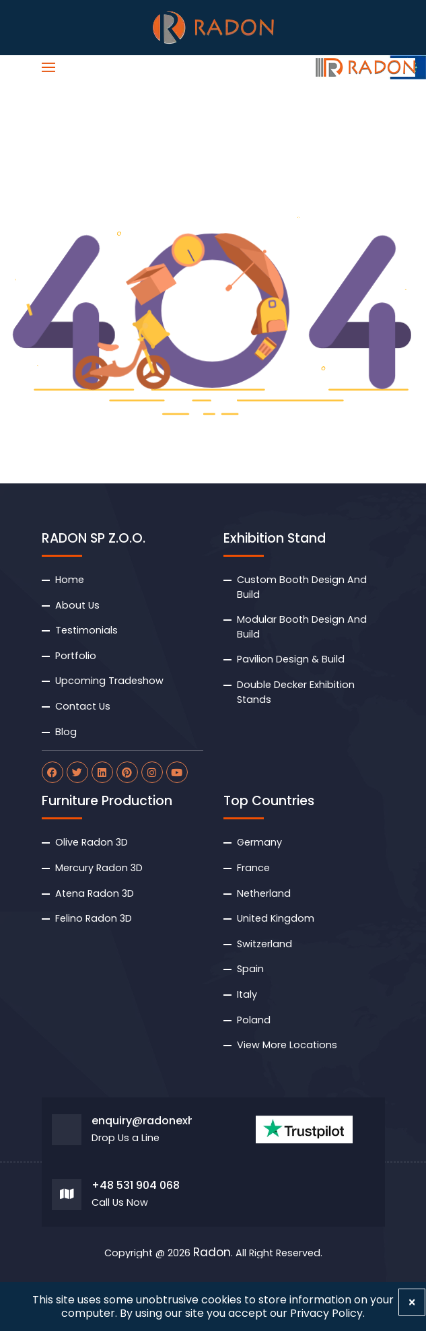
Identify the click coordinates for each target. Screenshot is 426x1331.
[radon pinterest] (127, 772)
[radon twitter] (77, 772)
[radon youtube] (177, 772)
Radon (212, 1253)
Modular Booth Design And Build (302, 627)
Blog (66, 732)
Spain (250, 969)
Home (69, 579)
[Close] (411, 1302)
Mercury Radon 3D (99, 868)
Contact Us (82, 706)
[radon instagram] (152, 772)
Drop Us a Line (125, 1138)
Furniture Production (107, 801)
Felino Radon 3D (93, 918)
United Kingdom (275, 918)
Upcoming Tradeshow (109, 680)
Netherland (264, 893)
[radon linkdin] (102, 772)
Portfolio (75, 655)
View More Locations (287, 1045)
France (253, 868)
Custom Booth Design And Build (302, 587)
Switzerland (264, 944)
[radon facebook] (52, 772)
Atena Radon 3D (94, 893)
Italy (247, 994)
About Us (77, 605)
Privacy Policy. (327, 1313)
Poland (254, 1020)
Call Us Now (120, 1202)
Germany (259, 842)
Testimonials (86, 630)
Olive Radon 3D (91, 842)
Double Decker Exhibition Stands (296, 692)
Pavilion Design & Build (291, 659)
